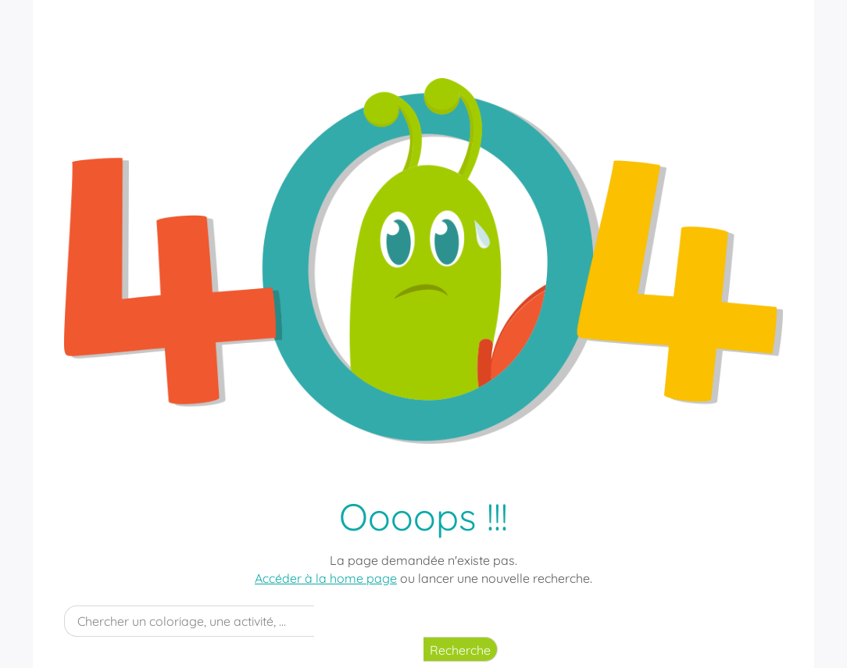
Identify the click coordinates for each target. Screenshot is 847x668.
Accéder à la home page (326, 578)
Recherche (460, 650)
